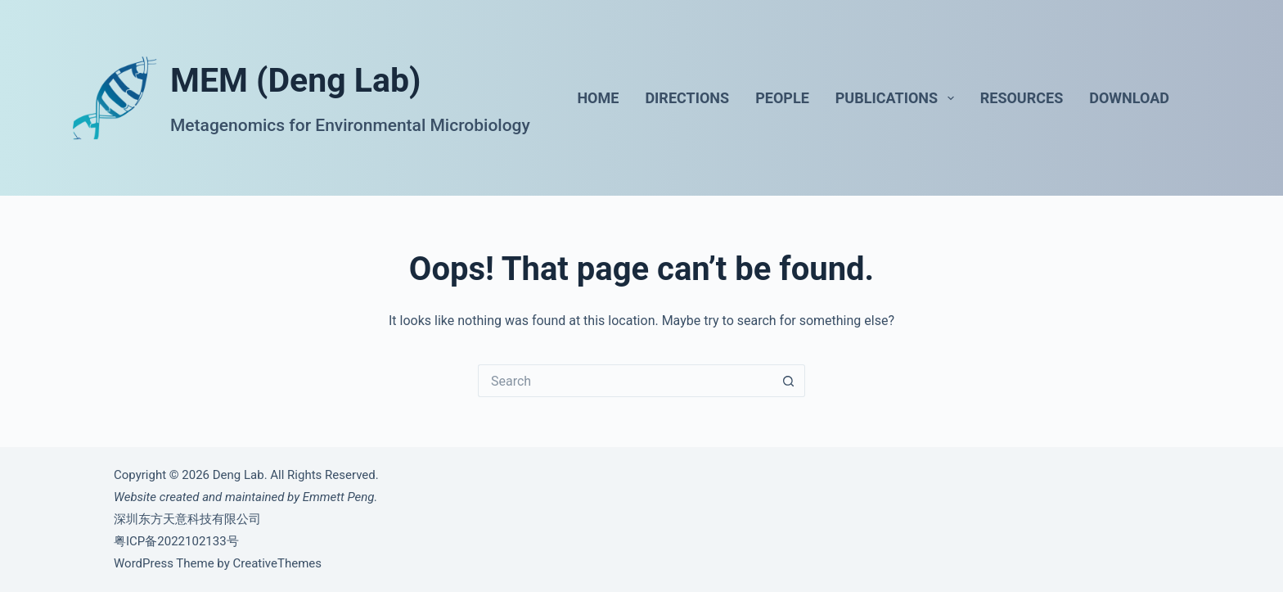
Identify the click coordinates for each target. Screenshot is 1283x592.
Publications (898, 98)
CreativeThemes (277, 563)
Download (1129, 97)
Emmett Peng (339, 497)
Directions (687, 97)
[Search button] (788, 380)
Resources (1022, 97)
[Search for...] (625, 380)
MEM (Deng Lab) (295, 80)
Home (598, 97)
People (782, 97)
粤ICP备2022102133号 (176, 541)
